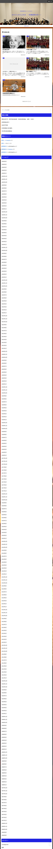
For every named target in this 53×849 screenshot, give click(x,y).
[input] (26, 82)
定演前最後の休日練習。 (7, 100)
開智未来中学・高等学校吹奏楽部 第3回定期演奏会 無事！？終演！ (18, 91)
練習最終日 (4, 118)
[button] (50, 82)
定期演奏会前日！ (6, 94)
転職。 (3, 112)
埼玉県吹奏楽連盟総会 (7, 103)
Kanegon (8, 112)
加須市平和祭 (5, 97)
